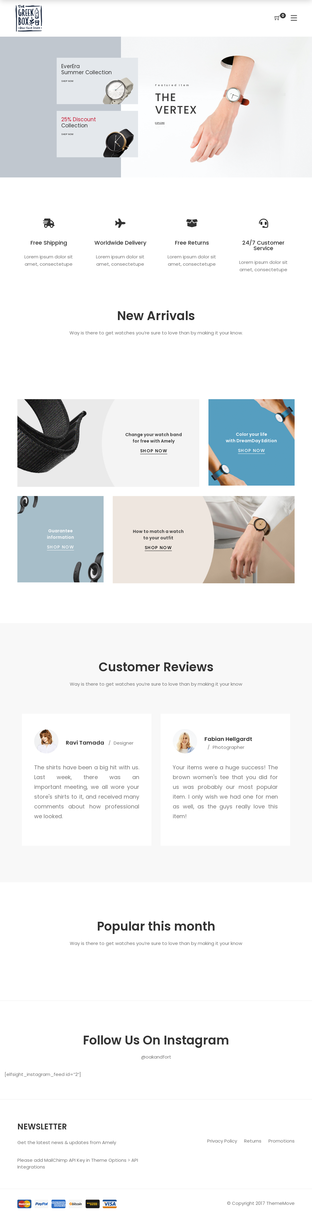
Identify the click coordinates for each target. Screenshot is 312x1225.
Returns (253, 1141)
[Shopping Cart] (277, 18)
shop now (58, 134)
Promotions (281, 1141)
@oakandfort (156, 1057)
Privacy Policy (222, 1141)
